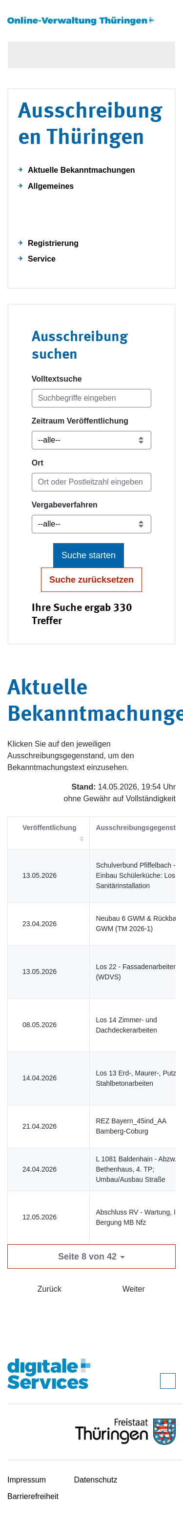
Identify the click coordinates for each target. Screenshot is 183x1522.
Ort (37, 463)
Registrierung (53, 243)
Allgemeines (51, 186)
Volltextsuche (57, 379)
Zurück (49, 1289)
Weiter (133, 1289)
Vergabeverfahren (65, 505)
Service (42, 259)
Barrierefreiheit (33, 1496)
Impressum (26, 1480)
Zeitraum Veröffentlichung (80, 421)
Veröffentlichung (49, 828)
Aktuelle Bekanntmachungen (81, 170)
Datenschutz (96, 1480)
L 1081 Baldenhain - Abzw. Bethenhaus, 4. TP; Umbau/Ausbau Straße (136, 1169)
